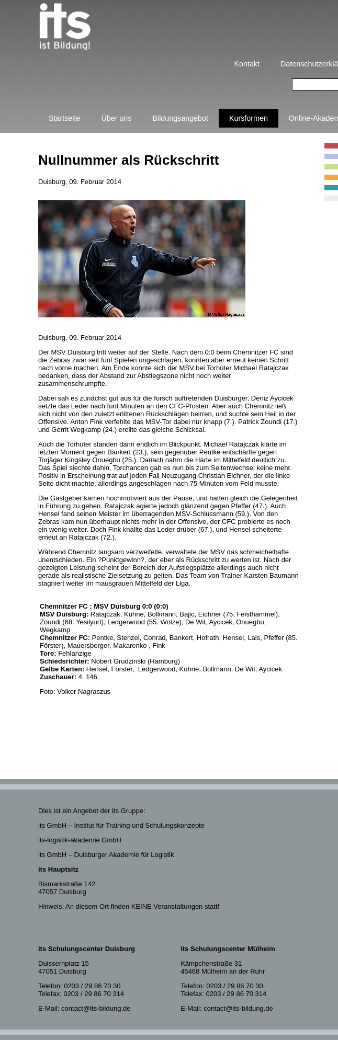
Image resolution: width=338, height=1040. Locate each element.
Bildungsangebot (180, 118)
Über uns (116, 118)
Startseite (64, 118)
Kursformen (248, 118)
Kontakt (247, 64)
